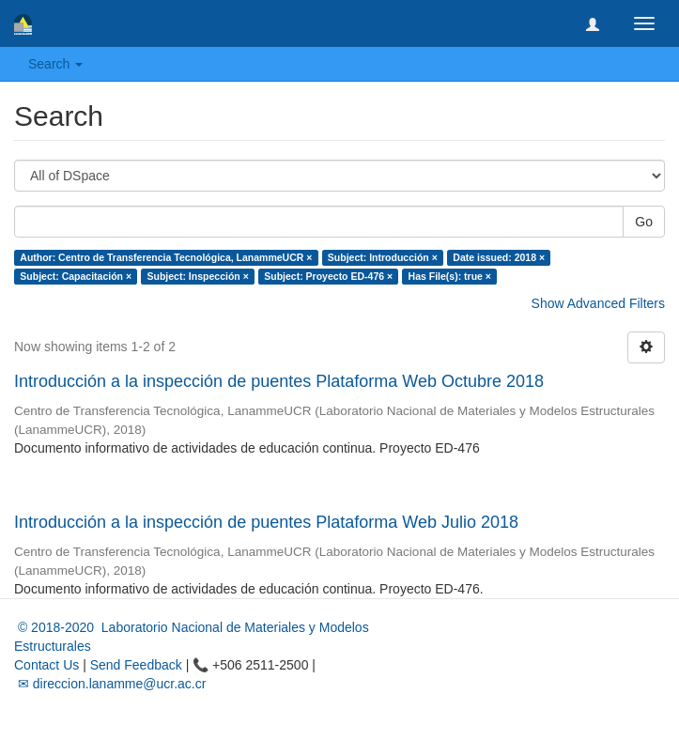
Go (644, 221)
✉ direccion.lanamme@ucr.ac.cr (110, 683)
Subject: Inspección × (198, 276)
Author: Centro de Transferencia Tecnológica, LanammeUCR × (166, 257)
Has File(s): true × (450, 276)
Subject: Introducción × (383, 257)
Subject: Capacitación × (75, 276)
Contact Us (46, 664)
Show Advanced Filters (598, 303)
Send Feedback (136, 664)
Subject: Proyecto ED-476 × (328, 276)
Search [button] (55, 63)
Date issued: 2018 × (499, 257)
